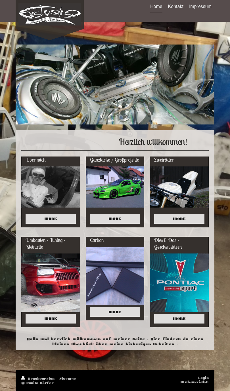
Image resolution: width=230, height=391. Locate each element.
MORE (50, 218)
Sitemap (67, 379)
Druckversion (38, 379)
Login (203, 378)
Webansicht (194, 382)
